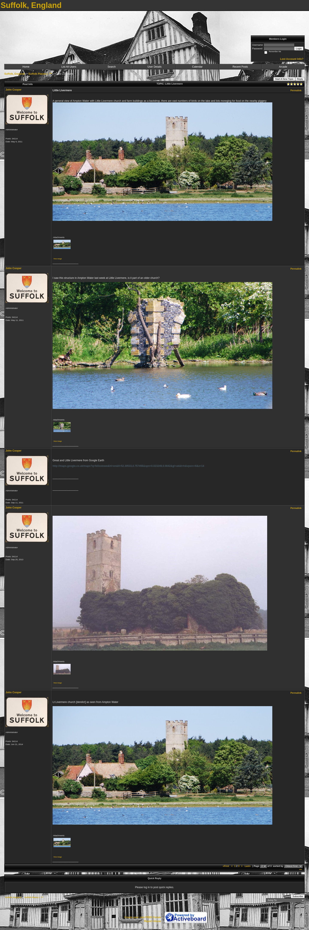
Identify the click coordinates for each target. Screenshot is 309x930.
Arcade (283, 66)
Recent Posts (240, 66)
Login (299, 48)
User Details (154, 66)
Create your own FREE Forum (142, 917)
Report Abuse (152, 921)
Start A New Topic (284, 79)
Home (26, 66)
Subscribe (297, 896)
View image (57, 259)
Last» (248, 866)
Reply (300, 79)
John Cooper (13, 89)
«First (226, 866)
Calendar (197, 66)
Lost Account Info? (291, 59)
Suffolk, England (14, 73)
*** (300, 870)
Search (112, 66)
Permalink (295, 90)
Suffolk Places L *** (40, 73)
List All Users (68, 66)
